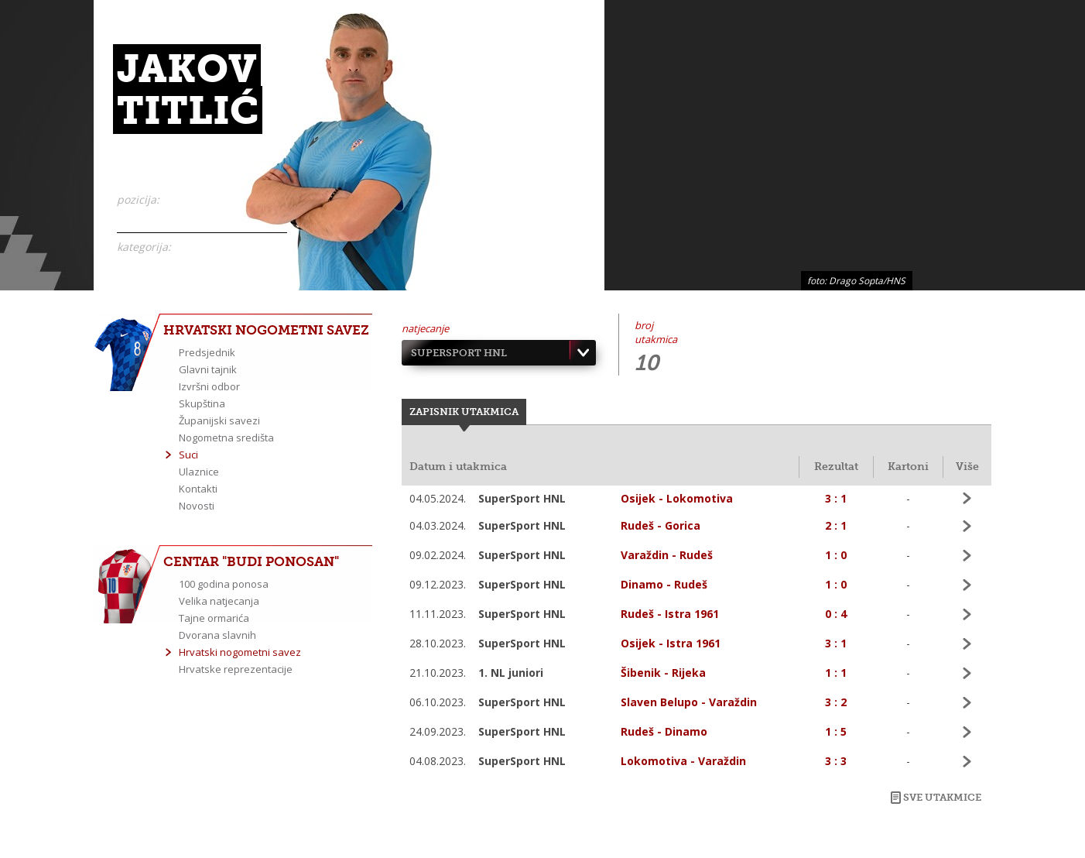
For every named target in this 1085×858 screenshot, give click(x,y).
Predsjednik (207, 352)
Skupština (202, 403)
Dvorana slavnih (217, 635)
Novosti (196, 506)
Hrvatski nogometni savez (240, 652)
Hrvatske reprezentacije (236, 669)
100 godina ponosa (224, 584)
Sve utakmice (942, 797)
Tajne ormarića (214, 618)
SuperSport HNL (459, 353)
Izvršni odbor (209, 386)
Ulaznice (199, 472)
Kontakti (198, 489)
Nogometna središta (226, 437)
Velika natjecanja (219, 601)
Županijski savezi (219, 420)
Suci (188, 455)
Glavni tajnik (208, 369)
